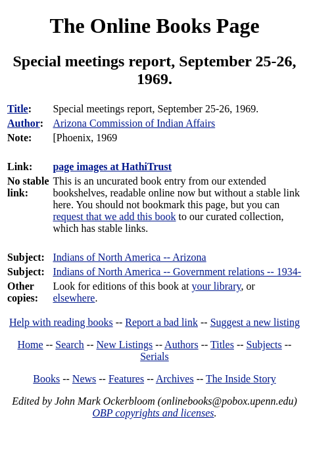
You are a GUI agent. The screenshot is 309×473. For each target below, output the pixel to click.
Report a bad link (161, 322)
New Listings (125, 344)
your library (216, 286)
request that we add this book (114, 216)
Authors (181, 344)
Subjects (264, 344)
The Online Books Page (154, 25)
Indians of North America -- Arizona (129, 257)
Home (30, 344)
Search (69, 344)
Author (23, 123)
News (84, 378)
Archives (175, 378)
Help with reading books (61, 322)
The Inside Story (241, 378)
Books (46, 378)
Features (126, 378)
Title (17, 108)
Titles (222, 344)
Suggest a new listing (255, 322)
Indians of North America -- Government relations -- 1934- (177, 271)
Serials (154, 356)
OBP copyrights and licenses (153, 412)
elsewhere (74, 298)
